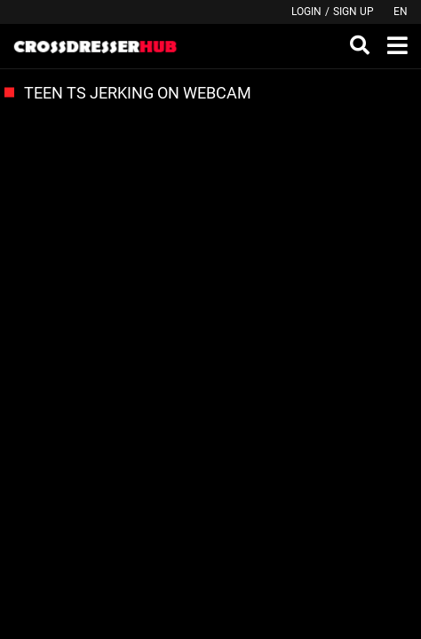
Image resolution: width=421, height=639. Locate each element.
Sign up (353, 11)
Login (306, 11)
